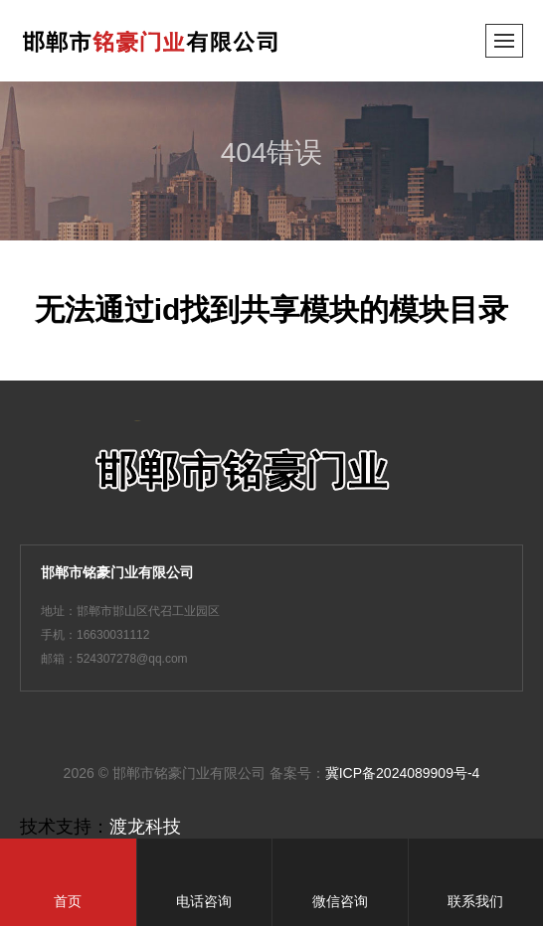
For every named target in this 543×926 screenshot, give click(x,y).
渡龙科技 (145, 827)
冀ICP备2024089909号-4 (402, 773)
